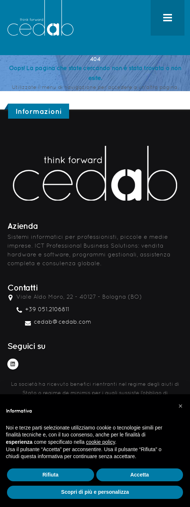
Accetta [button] (139, 475)
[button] (180, 406)
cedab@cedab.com (62, 321)
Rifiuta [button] (50, 475)
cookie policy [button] (100, 442)
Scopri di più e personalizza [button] (95, 492)
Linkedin (12, 364)
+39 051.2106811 (47, 309)
